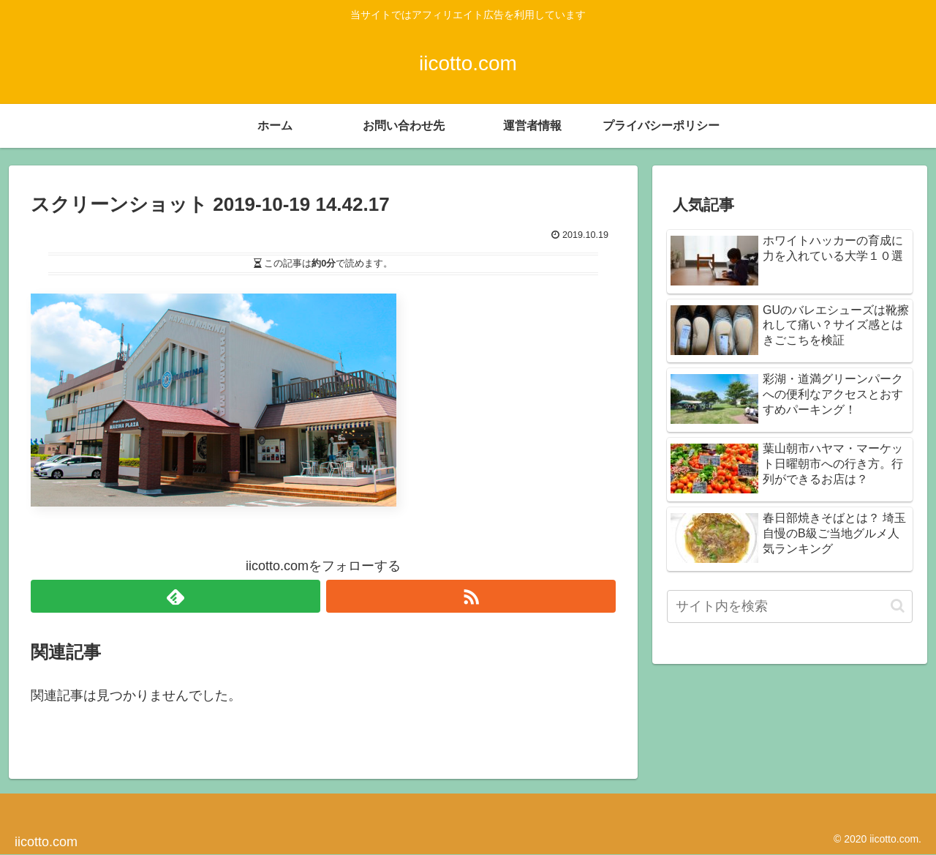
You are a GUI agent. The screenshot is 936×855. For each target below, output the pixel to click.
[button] (897, 605)
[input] (790, 606)
